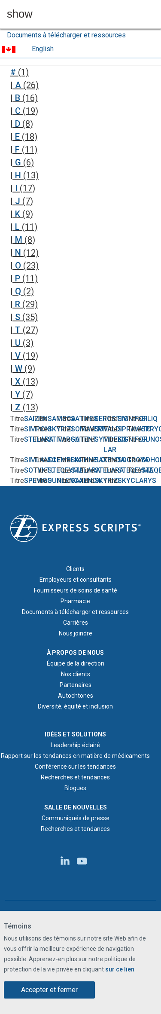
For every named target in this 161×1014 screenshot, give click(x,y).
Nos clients (75, 674)
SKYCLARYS (137, 480)
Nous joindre (75, 633)
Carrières (75, 622)
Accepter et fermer (49, 991)
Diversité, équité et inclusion (75, 706)
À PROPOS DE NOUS (75, 652)
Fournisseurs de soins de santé (75, 590)
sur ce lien (119, 970)
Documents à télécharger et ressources (66, 35)
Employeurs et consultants (75, 579)
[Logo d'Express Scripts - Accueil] (75, 527)
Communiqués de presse (75, 818)
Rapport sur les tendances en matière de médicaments (75, 755)
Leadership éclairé (75, 745)
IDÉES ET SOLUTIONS (75, 734)
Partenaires (75, 684)
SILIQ (149, 419)
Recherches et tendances (75, 777)
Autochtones (75, 695)
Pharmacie (75, 601)
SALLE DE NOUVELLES (75, 807)
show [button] (20, 14)
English (43, 49)
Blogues (75, 788)
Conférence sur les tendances (75, 766)
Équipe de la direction (75, 663)
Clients (75, 568)
